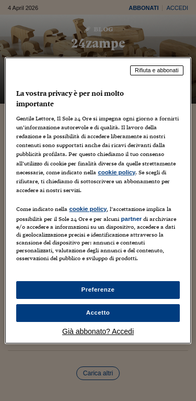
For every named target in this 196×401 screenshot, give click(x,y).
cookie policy (116, 172)
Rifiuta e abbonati (157, 70)
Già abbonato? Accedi (98, 331)
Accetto (98, 312)
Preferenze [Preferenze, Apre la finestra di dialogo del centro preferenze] (98, 289)
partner (131, 219)
